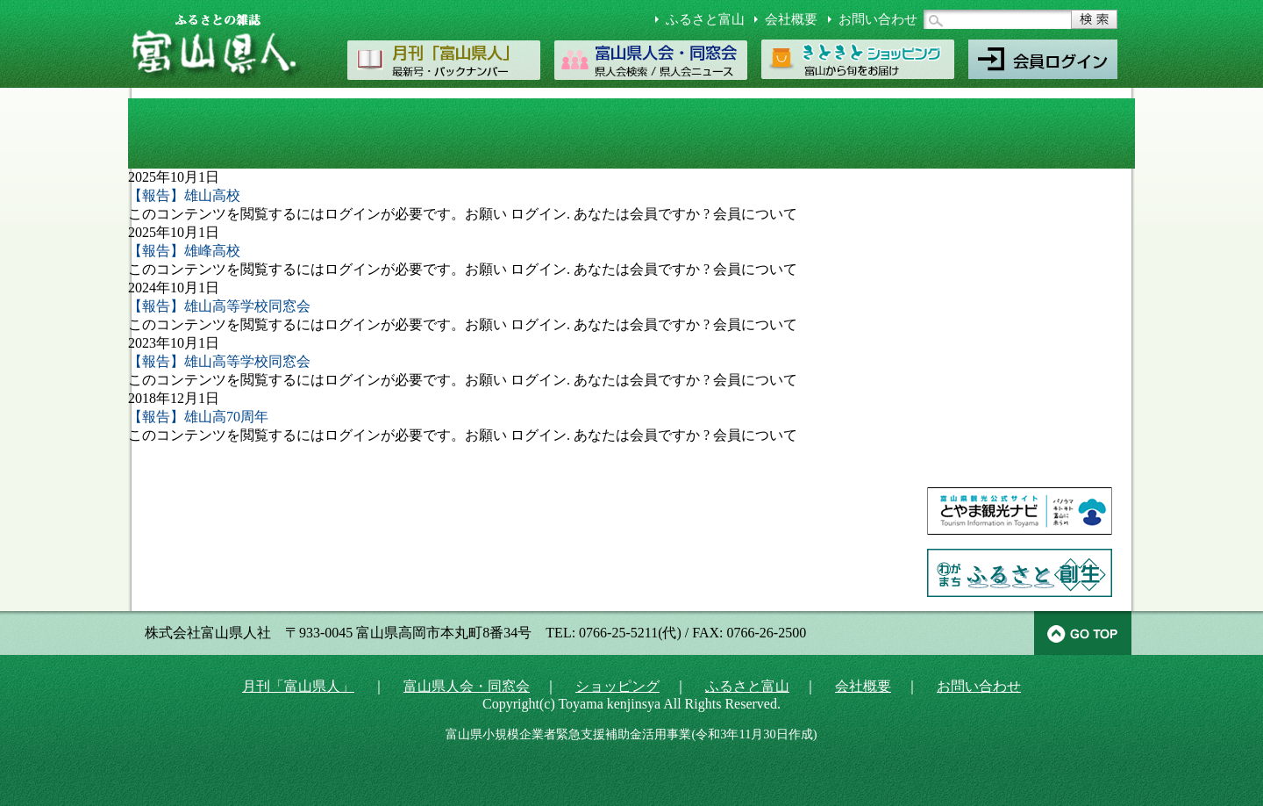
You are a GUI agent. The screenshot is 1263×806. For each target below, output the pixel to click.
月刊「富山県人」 (298, 686)
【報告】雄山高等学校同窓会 (219, 306)
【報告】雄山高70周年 (198, 416)
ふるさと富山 (705, 19)
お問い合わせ (877, 19)
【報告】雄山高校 (184, 195)
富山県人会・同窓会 (466, 686)
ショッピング (617, 686)
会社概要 (791, 19)
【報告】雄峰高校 (184, 250)
